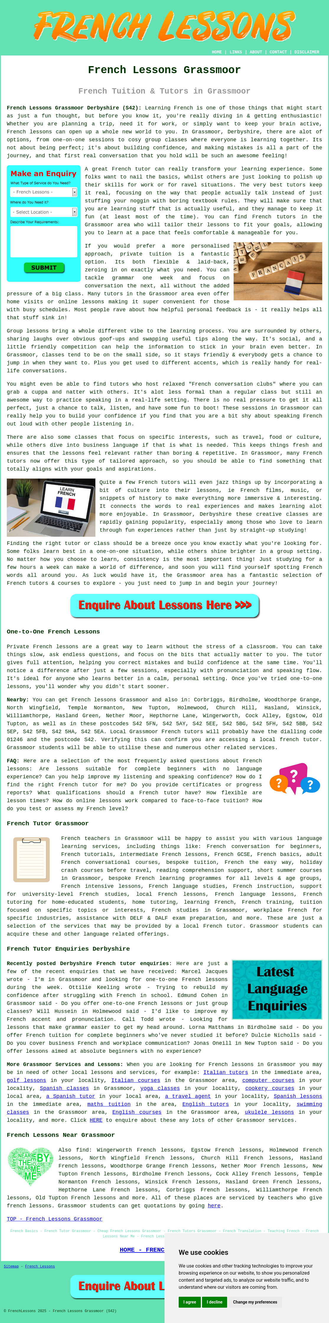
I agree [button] (189, 1302)
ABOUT (256, 52)
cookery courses (269, 1088)
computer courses (268, 1080)
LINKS (235, 52)
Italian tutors (225, 1072)
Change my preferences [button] (255, 1302)
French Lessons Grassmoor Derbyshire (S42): (74, 108)
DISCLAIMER (306, 52)
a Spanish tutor (70, 1096)
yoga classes (160, 1088)
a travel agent (188, 1096)
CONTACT (278, 52)
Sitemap (11, 1267)
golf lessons (26, 1080)
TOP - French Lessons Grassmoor (54, 1219)
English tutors (206, 1104)
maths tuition (109, 1104)
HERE (96, 1120)
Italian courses (135, 1080)
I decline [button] (214, 1302)
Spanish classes (64, 1088)
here (214, 1206)
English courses (137, 1112)
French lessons (93, 1198)
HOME (217, 52)
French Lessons (40, 1267)
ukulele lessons (269, 1112)
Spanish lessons (298, 1096)
